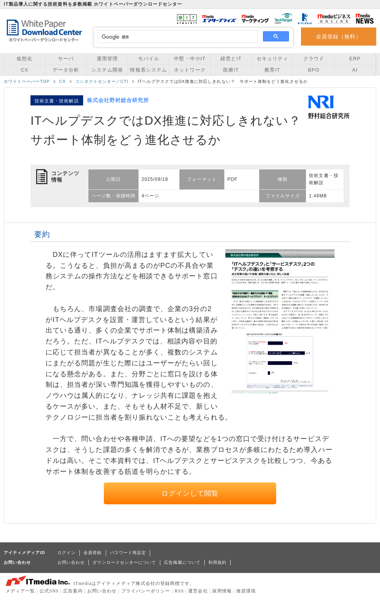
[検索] (177, 37)
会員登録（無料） (339, 37)
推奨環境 (246, 591)
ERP (355, 58)
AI (354, 70)
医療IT (231, 70)
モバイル (148, 58)
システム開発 (107, 70)
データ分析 (66, 70)
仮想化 (24, 58)
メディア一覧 (20, 591)
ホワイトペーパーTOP (27, 81)
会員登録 (93, 552)
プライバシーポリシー (145, 591)
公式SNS (49, 591)
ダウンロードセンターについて (124, 562)
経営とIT (231, 58)
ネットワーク (189, 70)
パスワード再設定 (128, 552)
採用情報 (222, 591)
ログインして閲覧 (190, 493)
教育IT (272, 70)
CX (24, 70)
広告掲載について (182, 562)
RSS (179, 591)
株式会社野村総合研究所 (118, 100)
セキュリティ (272, 58)
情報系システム (148, 70)
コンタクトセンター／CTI (102, 81)
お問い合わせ (71, 562)
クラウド (313, 58)
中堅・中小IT (189, 58)
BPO (313, 70)
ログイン (67, 552)
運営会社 (198, 591)
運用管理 (107, 58)
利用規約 (217, 562)
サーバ (66, 58)
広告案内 (73, 591)
